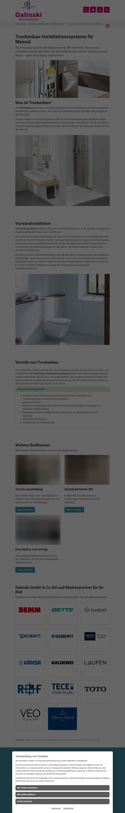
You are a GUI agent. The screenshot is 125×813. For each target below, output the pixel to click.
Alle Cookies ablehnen (26, 794)
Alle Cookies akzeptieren (27, 788)
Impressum (56, 808)
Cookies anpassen (24, 801)
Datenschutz (68, 808)
